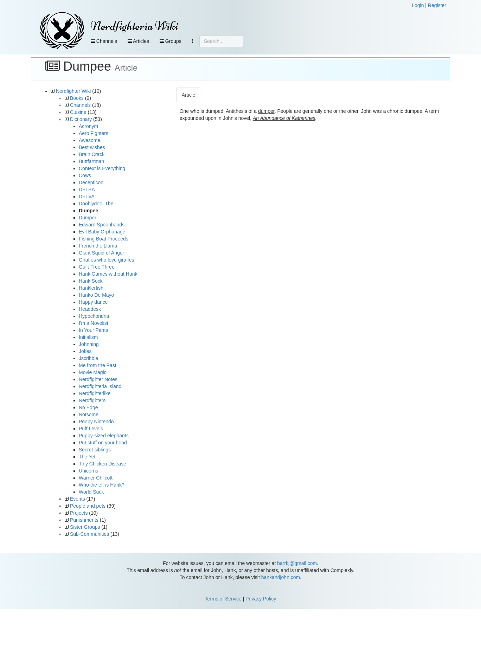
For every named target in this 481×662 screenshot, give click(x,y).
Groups (170, 41)
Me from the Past (97, 365)
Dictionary (81, 119)
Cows (85, 175)
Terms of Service (223, 599)
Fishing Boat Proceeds (103, 239)
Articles (138, 41)
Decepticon (91, 182)
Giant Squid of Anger (101, 253)
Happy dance (93, 302)
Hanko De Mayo (96, 295)
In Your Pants (93, 330)
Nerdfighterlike (94, 393)
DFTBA (87, 189)
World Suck (91, 492)
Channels (104, 41)
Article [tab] (188, 95)
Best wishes (92, 147)
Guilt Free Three (97, 267)
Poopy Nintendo (96, 421)
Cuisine (78, 112)
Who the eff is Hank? (101, 485)
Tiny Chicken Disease (102, 464)
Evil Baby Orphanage (102, 231)
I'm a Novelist (93, 323)
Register (437, 5)
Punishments (84, 520)
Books (77, 98)
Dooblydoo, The (96, 203)
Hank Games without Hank (108, 274)
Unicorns (88, 471)
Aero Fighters (93, 133)
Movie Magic (93, 372)
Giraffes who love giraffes (106, 260)
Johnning (89, 344)
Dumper (87, 217)
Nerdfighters (92, 400)
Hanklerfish (91, 288)
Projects (79, 513)
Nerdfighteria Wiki (134, 25)
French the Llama (98, 246)
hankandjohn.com (280, 577)
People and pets (87, 506)
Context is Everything (102, 168)
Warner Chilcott (96, 478)
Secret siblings (95, 449)
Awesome (89, 140)
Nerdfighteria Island (100, 386)
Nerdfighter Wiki (73, 91)
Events (77, 499)
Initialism (88, 337)
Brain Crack (91, 154)
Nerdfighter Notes (98, 379)
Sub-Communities (89, 534)
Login (418, 5)
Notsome (88, 414)
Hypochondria (94, 316)
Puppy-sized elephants (104, 435)
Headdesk (90, 309)
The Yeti (88, 456)
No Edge (88, 407)
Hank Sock (91, 281)
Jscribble (88, 358)
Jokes (85, 351)
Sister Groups (85, 527)
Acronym (88, 126)
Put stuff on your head (103, 442)
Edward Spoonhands (101, 224)
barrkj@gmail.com (297, 563)
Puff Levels (91, 428)
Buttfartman (91, 161)
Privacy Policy (260, 599)
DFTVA (87, 196)
